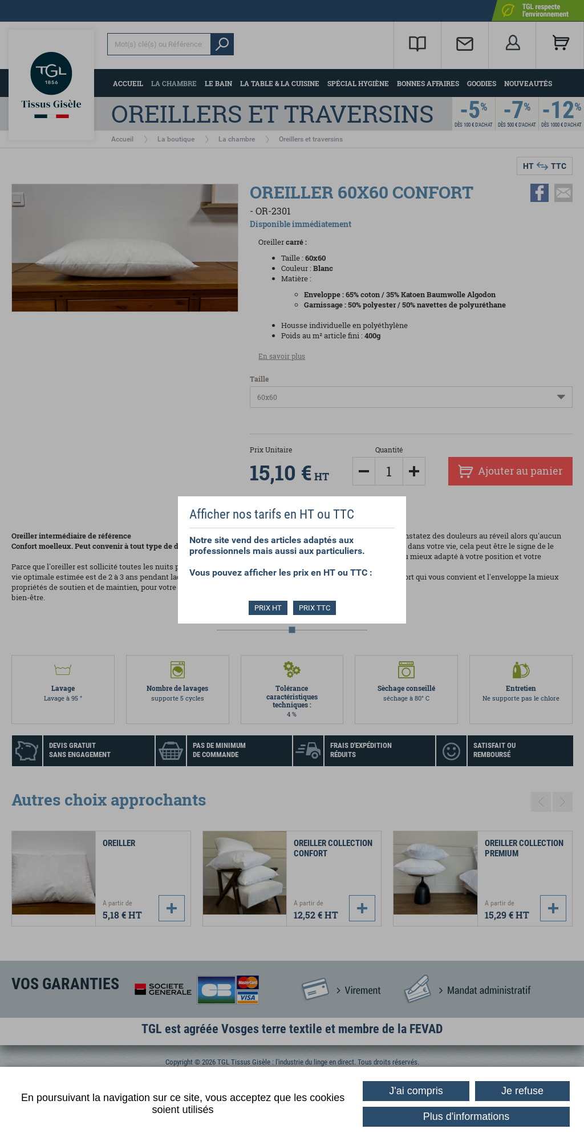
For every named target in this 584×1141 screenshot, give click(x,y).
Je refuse (522, 1091)
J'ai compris (416, 1091)
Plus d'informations (466, 1116)
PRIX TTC (314, 608)
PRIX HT (268, 608)
